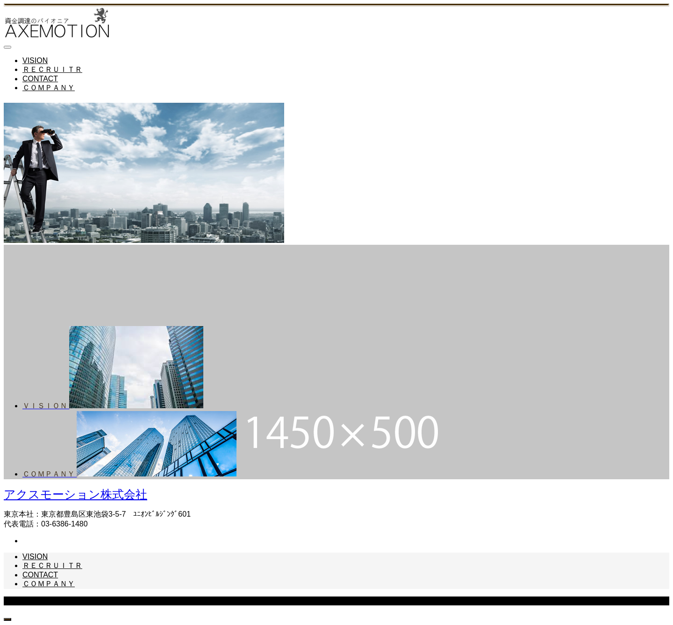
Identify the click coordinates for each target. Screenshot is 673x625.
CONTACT (40, 79)
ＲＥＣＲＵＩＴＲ (52, 69)
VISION (35, 60)
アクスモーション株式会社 (75, 494)
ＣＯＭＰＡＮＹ (48, 88)
